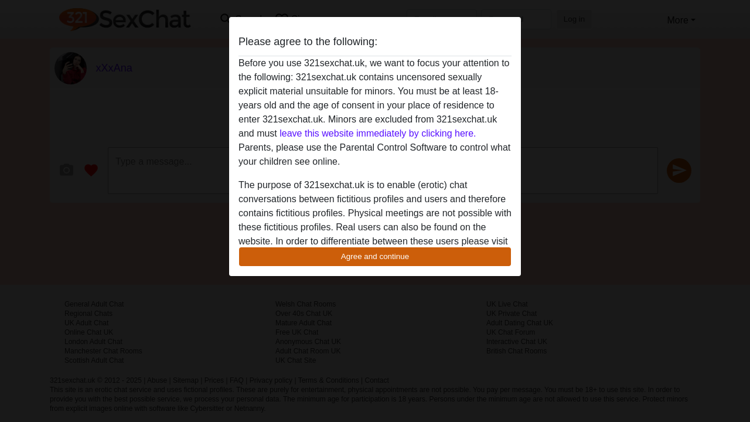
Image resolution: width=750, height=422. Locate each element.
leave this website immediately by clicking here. (377, 133)
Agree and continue (375, 256)
